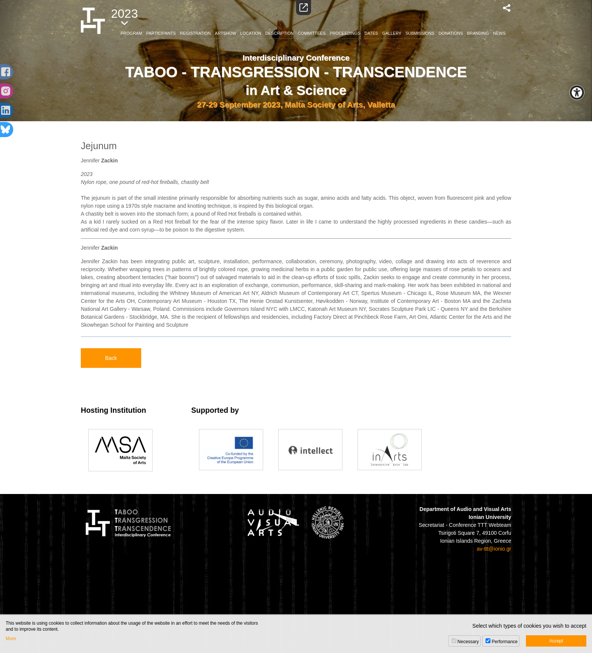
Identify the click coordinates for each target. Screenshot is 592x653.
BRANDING (478, 33)
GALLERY (391, 33)
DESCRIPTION (279, 33)
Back (111, 358)
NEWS (499, 33)
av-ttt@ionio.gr (494, 549)
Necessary (468, 641)
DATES (371, 33)
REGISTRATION (195, 33)
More (11, 638)
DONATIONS (450, 33)
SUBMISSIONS (419, 33)
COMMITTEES (311, 33)
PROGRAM (131, 33)
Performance (505, 641)
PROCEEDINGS (345, 33)
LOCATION (250, 33)
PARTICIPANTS (161, 33)
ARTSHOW (225, 33)
